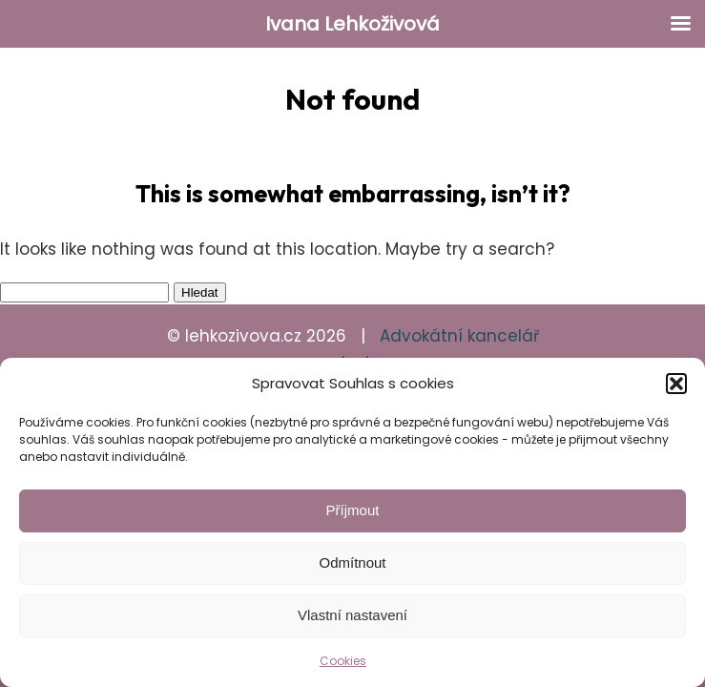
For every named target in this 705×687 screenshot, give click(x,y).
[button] (676, 383)
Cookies (343, 661)
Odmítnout (352, 562)
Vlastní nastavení (352, 615)
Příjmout (353, 510)
